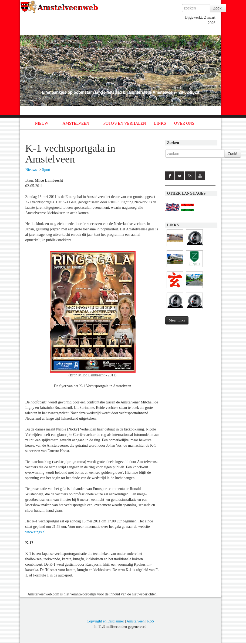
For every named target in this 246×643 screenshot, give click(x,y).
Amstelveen (135, 621)
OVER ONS (184, 123)
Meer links (177, 320)
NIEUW (41, 123)
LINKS (160, 123)
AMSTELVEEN (75, 123)
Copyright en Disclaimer (105, 621)
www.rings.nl (35, 532)
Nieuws (31, 170)
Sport (46, 170)
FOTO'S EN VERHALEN (124, 123)
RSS (150, 621)
